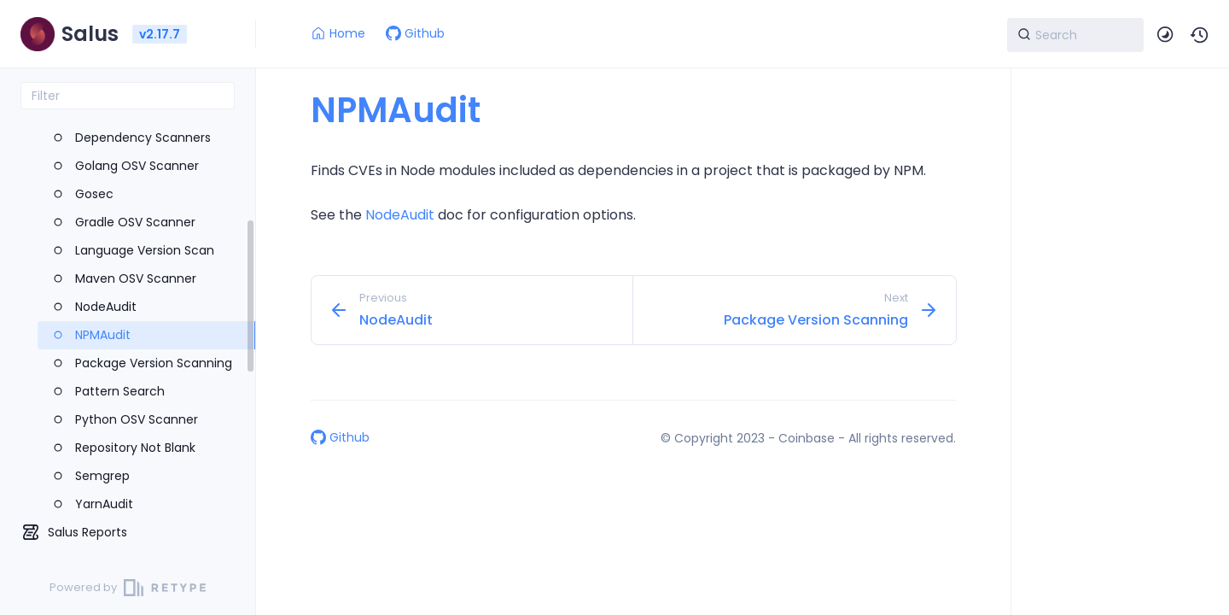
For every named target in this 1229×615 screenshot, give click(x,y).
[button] (1200, 35)
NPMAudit (396, 110)
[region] (127, 335)
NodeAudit (399, 215)
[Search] (1075, 35)
